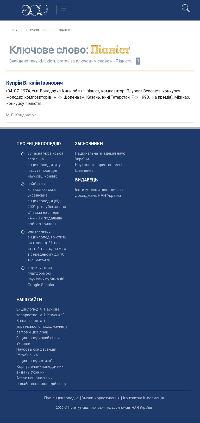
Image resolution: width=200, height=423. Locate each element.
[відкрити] (41, 284)
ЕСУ (14, 30)
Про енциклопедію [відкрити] (61, 398)
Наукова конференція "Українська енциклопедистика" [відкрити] (36, 355)
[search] (186, 6)
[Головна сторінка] (34, 9)
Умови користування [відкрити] (101, 398)
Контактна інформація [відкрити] (143, 398)
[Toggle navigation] (64, 10)
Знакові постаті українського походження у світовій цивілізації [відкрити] (41, 326)
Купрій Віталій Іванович (34, 83)
